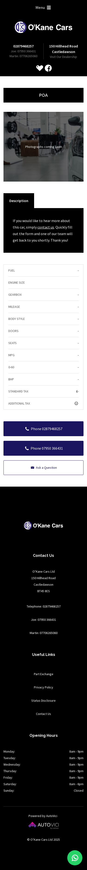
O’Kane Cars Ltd (43, 27)
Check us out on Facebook (48, 68)
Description (18, 200)
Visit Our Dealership (63, 57)
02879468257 (23, 46)
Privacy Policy (43, 687)
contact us (45, 227)
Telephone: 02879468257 (44, 606)
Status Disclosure (43, 700)
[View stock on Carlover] (39, 68)
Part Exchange (43, 674)
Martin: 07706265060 (23, 56)
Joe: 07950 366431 (23, 51)
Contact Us (43, 714)
